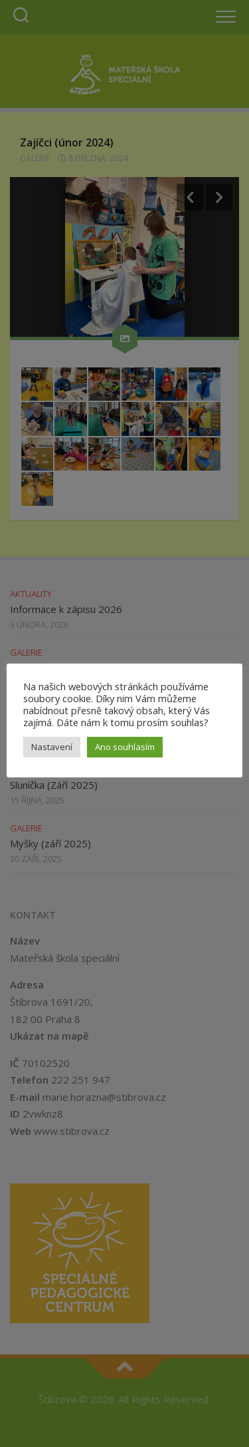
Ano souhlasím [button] (125, 747)
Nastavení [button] (51, 747)
